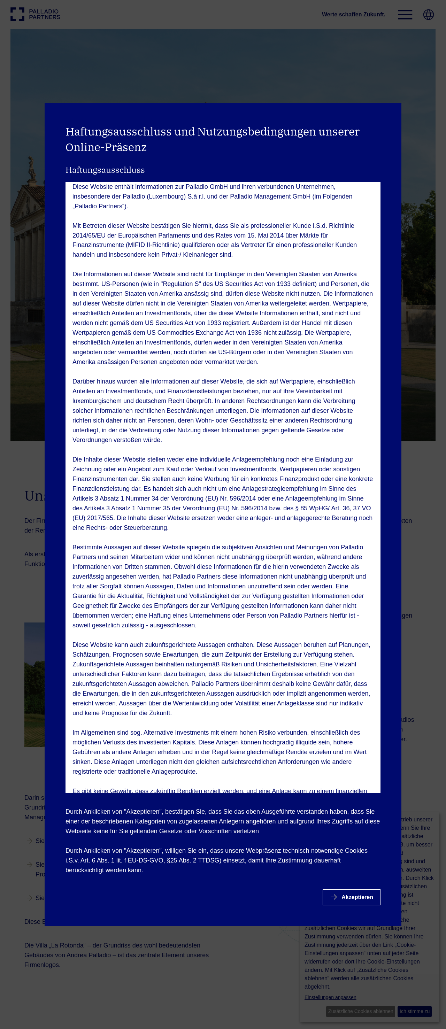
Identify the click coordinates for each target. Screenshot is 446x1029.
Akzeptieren (356, 897)
